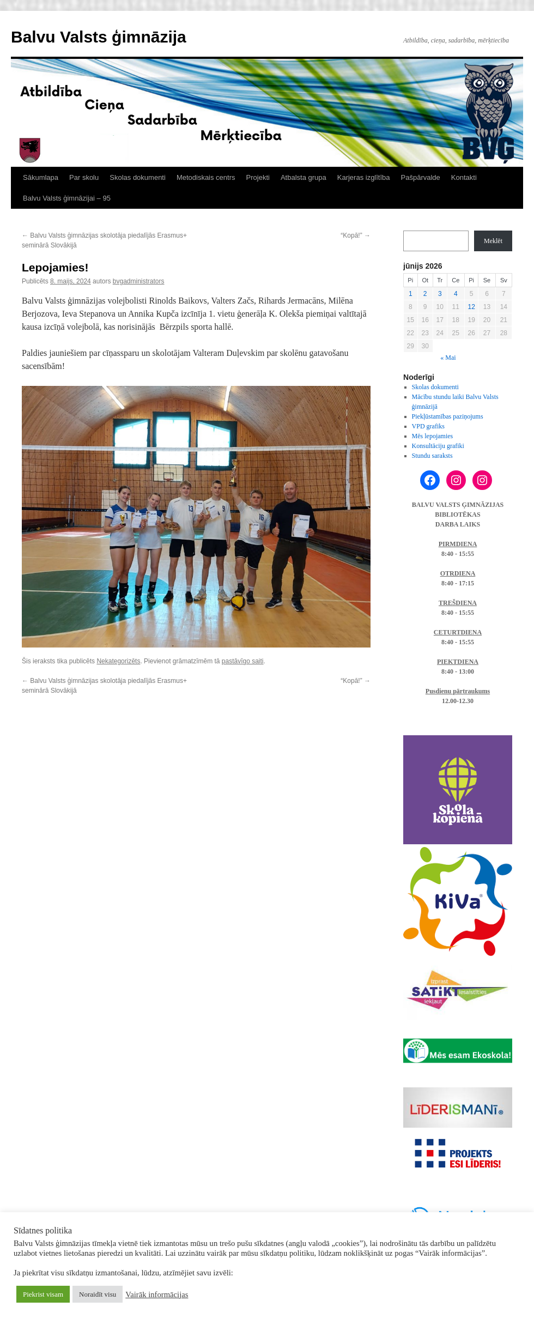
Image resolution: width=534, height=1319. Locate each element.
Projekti (258, 177)
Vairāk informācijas (156, 1294)
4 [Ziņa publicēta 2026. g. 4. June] (456, 294)
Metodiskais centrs (206, 177)
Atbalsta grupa (303, 177)
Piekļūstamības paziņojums (447, 416)
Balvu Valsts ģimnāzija (98, 37)
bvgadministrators (139, 281)
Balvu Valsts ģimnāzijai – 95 (67, 198)
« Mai (448, 357)
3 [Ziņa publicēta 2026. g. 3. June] (440, 294)
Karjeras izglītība (363, 177)
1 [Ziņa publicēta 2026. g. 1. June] (410, 294)
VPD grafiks (428, 426)
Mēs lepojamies (432, 436)
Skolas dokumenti (138, 177)
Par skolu (84, 177)
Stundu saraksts (432, 455)
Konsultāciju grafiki (438, 446)
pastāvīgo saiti (243, 661)
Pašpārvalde (420, 177)
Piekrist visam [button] (43, 1294)
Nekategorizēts (118, 661)
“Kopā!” (356, 235)
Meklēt (493, 241)
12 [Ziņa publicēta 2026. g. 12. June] (471, 307)
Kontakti (464, 177)
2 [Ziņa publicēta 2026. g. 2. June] (425, 294)
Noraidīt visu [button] (97, 1294)
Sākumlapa (40, 177)
